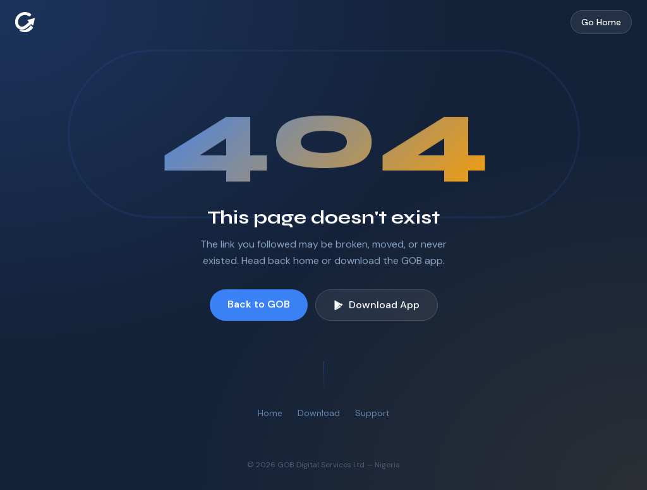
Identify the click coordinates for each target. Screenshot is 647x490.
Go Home (601, 22)
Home (270, 413)
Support (372, 413)
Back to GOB (258, 304)
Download (319, 413)
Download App (377, 304)
